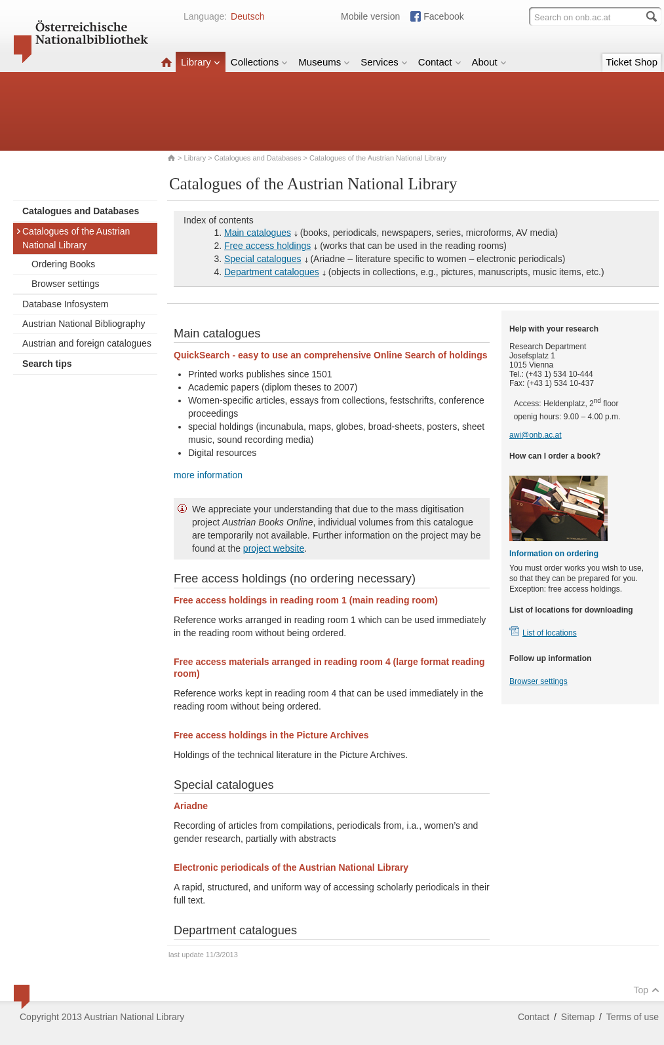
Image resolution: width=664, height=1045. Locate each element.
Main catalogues (257, 232)
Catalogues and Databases (258, 158)
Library (200, 61)
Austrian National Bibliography (84, 323)
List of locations (549, 632)
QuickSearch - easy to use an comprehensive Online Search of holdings (330, 355)
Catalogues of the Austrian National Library (73, 238)
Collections (259, 61)
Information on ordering (553, 553)
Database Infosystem (65, 304)
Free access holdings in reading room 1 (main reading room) (306, 600)
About (489, 61)
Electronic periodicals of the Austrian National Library (291, 867)
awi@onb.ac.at (535, 435)
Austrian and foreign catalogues (86, 343)
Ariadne (191, 806)
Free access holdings (267, 245)
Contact (439, 61)
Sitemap (578, 1017)
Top (646, 990)
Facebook (443, 16)
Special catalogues (263, 259)
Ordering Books (63, 264)
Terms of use (632, 1017)
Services (384, 61)
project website (273, 548)
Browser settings (65, 283)
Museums (324, 61)
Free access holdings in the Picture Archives (271, 735)
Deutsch (247, 16)
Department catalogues (271, 272)
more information (208, 475)
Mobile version (370, 16)
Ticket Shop (631, 61)
